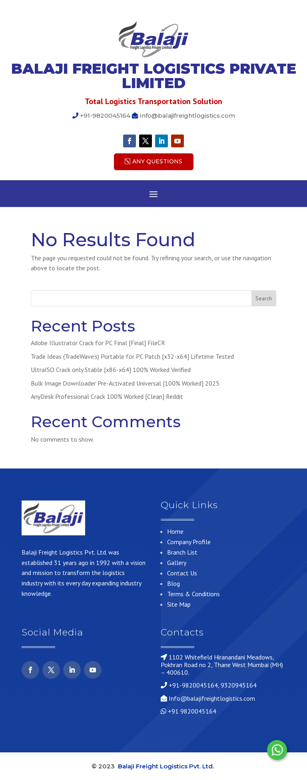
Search (263, 298)
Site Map (179, 604)
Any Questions (157, 161)
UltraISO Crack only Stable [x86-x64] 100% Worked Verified (111, 370)
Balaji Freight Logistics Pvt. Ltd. (166, 766)
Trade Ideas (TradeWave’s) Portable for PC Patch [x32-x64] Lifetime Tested (132, 356)
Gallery (176, 563)
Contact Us (182, 573)
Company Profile (189, 542)
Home (175, 531)
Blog (173, 583)
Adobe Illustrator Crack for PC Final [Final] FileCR (98, 343)
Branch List (182, 552)
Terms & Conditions (193, 594)
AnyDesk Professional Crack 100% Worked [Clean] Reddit (107, 396)
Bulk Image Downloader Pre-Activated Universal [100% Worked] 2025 (125, 383)
